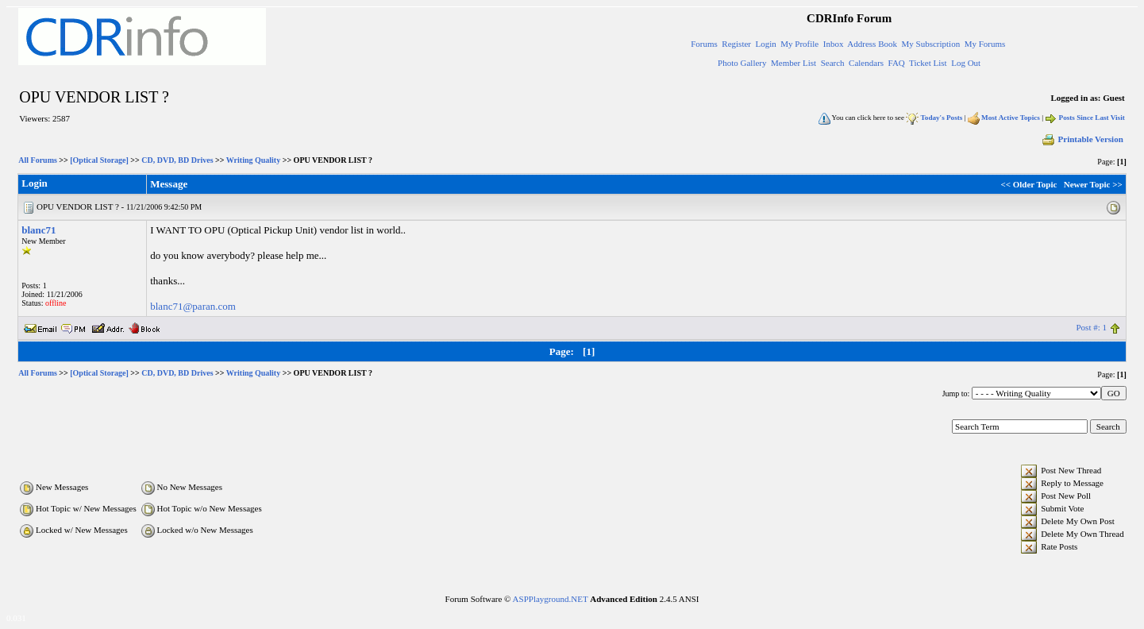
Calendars (866, 63)
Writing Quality (253, 160)
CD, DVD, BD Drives (177, 160)
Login (766, 43)
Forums (704, 43)
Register (736, 43)
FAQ (896, 63)
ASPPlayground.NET (550, 599)
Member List (793, 63)
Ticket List (928, 63)
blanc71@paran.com (193, 306)
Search (833, 63)
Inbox (833, 43)
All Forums (37, 160)
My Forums (985, 43)
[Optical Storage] (99, 160)
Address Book (872, 43)
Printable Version (1082, 139)
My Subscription (930, 43)
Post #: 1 (1091, 327)
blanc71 (38, 230)
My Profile (799, 43)
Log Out (965, 63)
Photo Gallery (742, 63)
